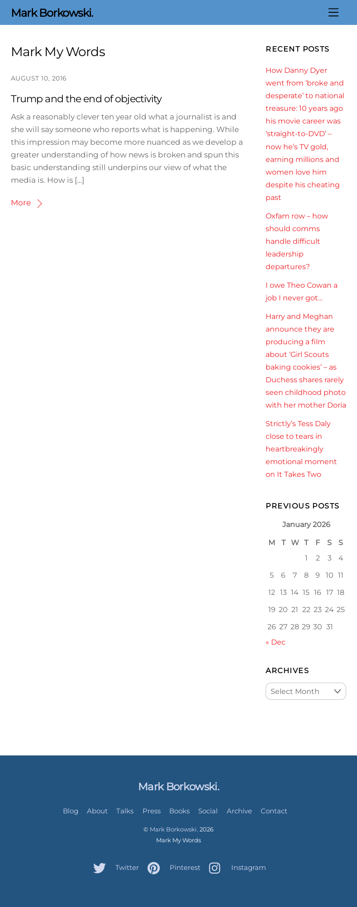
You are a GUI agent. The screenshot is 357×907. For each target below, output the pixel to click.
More (21, 202)
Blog (70, 811)
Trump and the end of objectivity (86, 99)
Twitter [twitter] (114, 867)
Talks (124, 811)
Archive (239, 811)
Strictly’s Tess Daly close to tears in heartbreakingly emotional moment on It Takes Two (301, 449)
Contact (274, 811)
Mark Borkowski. (174, 829)
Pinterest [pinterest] (171, 867)
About (97, 811)
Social (208, 811)
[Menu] (333, 12)
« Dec (276, 641)
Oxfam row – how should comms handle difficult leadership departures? (297, 241)
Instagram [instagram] (235, 867)
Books (179, 811)
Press (152, 811)
